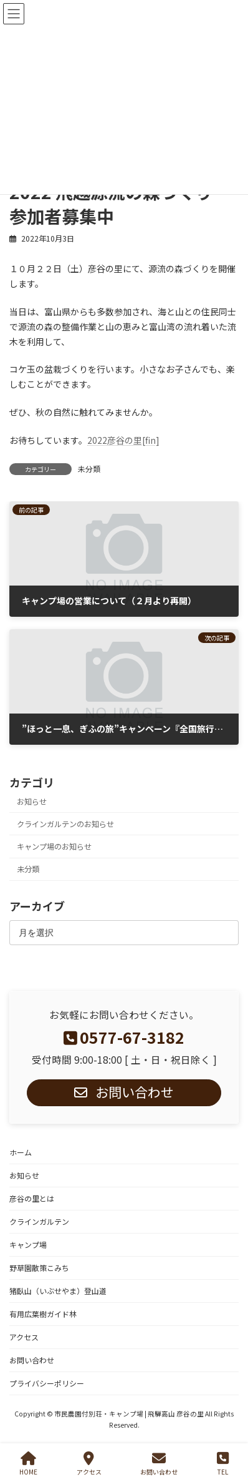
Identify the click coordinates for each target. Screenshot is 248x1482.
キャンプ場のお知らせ (54, 846)
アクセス (24, 1337)
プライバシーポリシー (46, 1383)
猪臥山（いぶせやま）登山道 (58, 1290)
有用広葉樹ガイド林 (43, 1313)
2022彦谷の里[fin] (123, 440)
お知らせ (32, 801)
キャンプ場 (28, 1244)
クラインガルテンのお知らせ (65, 824)
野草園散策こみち (39, 1267)
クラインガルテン (39, 1221)
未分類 (89, 468)
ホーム (20, 1152)
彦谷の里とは (31, 1198)
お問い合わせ (31, 1360)
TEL (223, 1463)
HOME (28, 1463)
